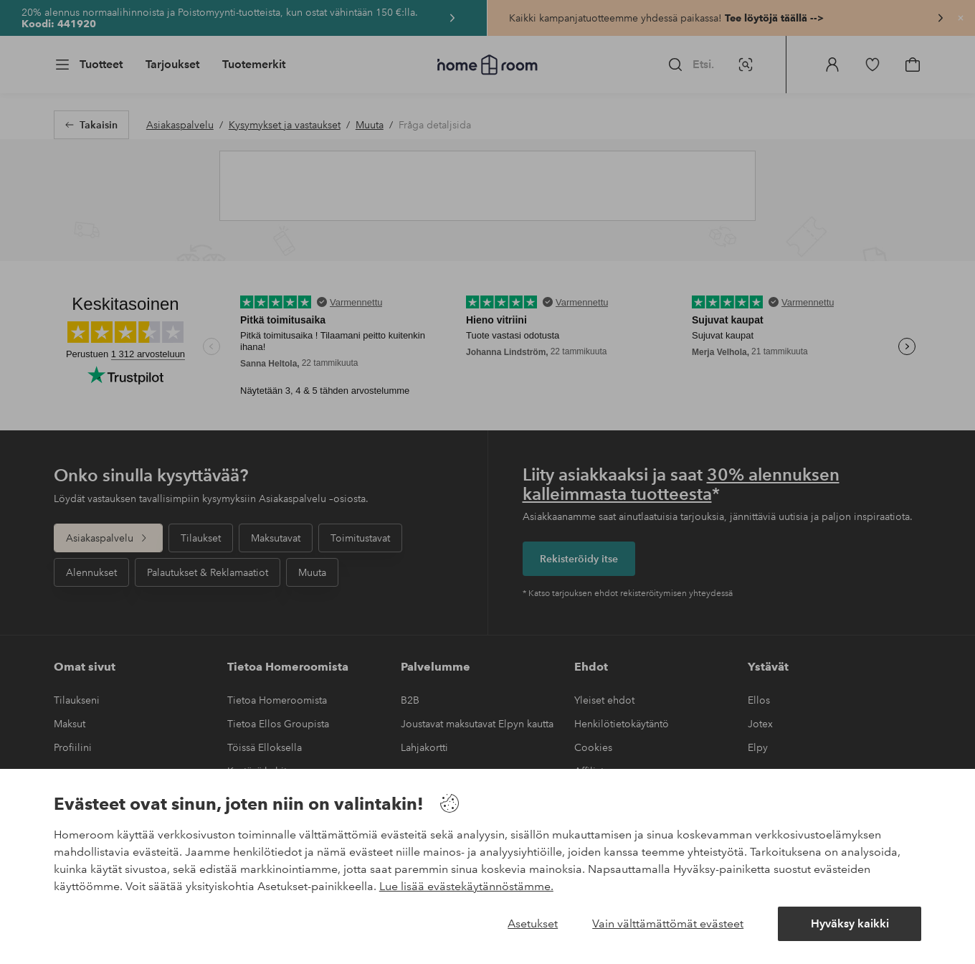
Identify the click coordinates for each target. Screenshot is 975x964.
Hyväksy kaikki (850, 923)
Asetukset (533, 923)
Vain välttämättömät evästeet (667, 923)
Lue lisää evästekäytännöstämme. (466, 886)
